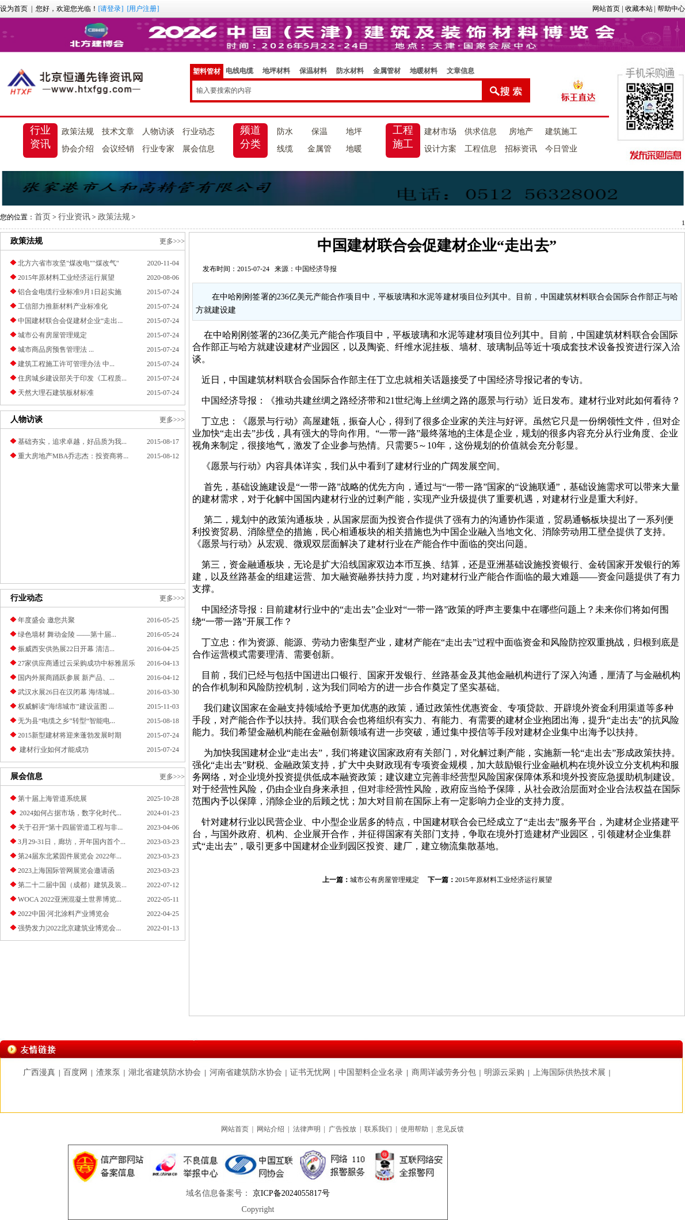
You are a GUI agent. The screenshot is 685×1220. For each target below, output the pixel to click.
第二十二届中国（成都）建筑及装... (72, 885)
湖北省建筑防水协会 (164, 1072)
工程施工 (403, 137)
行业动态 (198, 131)
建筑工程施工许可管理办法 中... (66, 364)
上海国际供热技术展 (569, 1072)
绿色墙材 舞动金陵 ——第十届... (67, 634)
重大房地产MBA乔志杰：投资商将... (73, 456)
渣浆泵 (108, 1072)
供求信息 (481, 131)
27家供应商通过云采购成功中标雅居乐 (76, 663)
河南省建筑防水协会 (246, 1072)
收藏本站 (639, 9)
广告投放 (342, 1129)
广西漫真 (39, 1072)
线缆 (285, 149)
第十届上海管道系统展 (52, 799)
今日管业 (561, 149)
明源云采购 (504, 1072)
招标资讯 (521, 149)
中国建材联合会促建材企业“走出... (70, 321)
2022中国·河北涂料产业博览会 (63, 914)
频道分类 (250, 137)
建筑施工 (561, 131)
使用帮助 (414, 1129)
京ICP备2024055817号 (289, 1193)
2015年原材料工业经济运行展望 (66, 277)
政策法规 (78, 131)
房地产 (521, 131)
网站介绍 (270, 1129)
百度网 (75, 1072)
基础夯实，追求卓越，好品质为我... (72, 442)
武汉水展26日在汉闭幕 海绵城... (66, 692)
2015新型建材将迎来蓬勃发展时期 (69, 735)
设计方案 (440, 149)
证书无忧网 (310, 1072)
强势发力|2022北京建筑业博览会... (69, 928)
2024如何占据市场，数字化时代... (69, 813)
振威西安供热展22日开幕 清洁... (66, 649)
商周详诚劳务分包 (444, 1072)
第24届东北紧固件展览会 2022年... (69, 856)
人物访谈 (158, 131)
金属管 (319, 149)
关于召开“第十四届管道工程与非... (70, 827)
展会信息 (198, 149)
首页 (43, 216)
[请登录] (110, 9)
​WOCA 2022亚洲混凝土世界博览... (69, 899)
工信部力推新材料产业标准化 (63, 306)
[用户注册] (143, 9)
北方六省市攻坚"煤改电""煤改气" (68, 263)
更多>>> (172, 241)
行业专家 (158, 149)
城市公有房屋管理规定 (52, 335)
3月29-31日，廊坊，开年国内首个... (71, 842)
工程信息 (481, 149)
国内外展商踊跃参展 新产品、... (66, 678)
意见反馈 (450, 1129)
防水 (285, 131)
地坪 (354, 131)
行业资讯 (40, 137)
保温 (319, 131)
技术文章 (118, 131)
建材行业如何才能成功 (53, 750)
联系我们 (378, 1129)
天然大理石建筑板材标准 (56, 393)
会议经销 (118, 149)
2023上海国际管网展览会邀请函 (66, 870)
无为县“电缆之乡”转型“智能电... (66, 721)
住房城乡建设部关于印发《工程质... (72, 378)
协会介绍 (78, 149)
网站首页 (606, 9)
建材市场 (440, 131)
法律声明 (307, 1129)
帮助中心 (671, 9)
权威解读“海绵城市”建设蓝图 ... (66, 706)
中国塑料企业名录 (370, 1072)
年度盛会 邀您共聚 (46, 620)
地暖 (354, 149)
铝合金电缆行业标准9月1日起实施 (69, 292)
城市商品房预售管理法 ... (56, 349)
